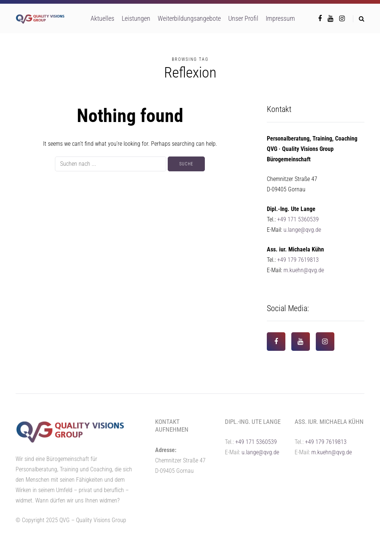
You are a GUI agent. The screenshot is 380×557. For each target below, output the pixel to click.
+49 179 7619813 (298, 259)
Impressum (280, 18)
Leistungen (136, 18)
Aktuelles (102, 18)
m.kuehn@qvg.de (304, 270)
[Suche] (110, 163)
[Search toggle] (358, 18)
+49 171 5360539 (298, 219)
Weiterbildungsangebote (189, 18)
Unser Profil (243, 18)
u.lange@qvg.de (302, 229)
